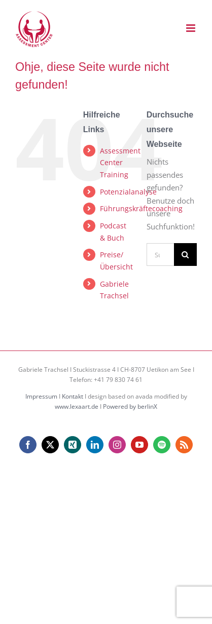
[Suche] (185, 254)
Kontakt (72, 396)
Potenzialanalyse (128, 192)
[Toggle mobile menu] (191, 28)
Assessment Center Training (120, 163)
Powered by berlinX (130, 406)
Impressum (41, 396)
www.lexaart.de (76, 406)
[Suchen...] (160, 254)
